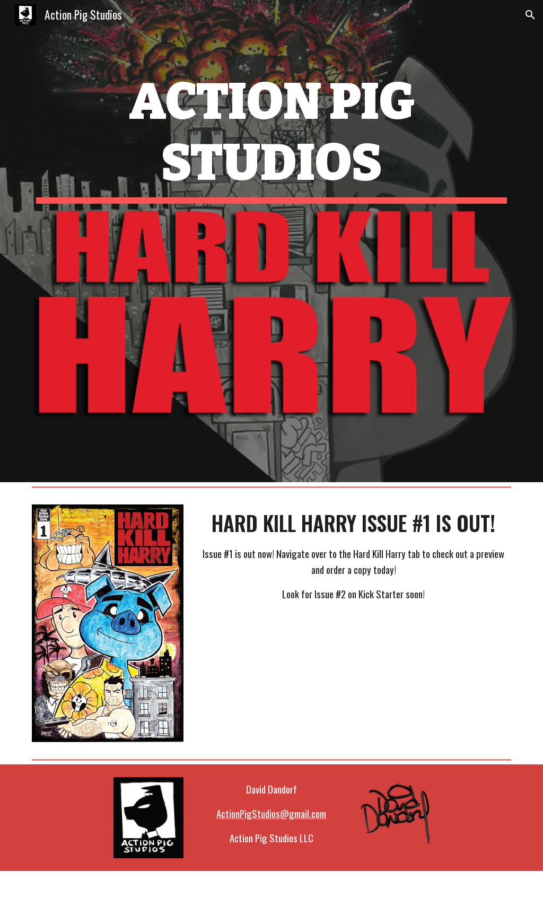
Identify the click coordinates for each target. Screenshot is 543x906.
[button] (530, 15)
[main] (272, 137)
